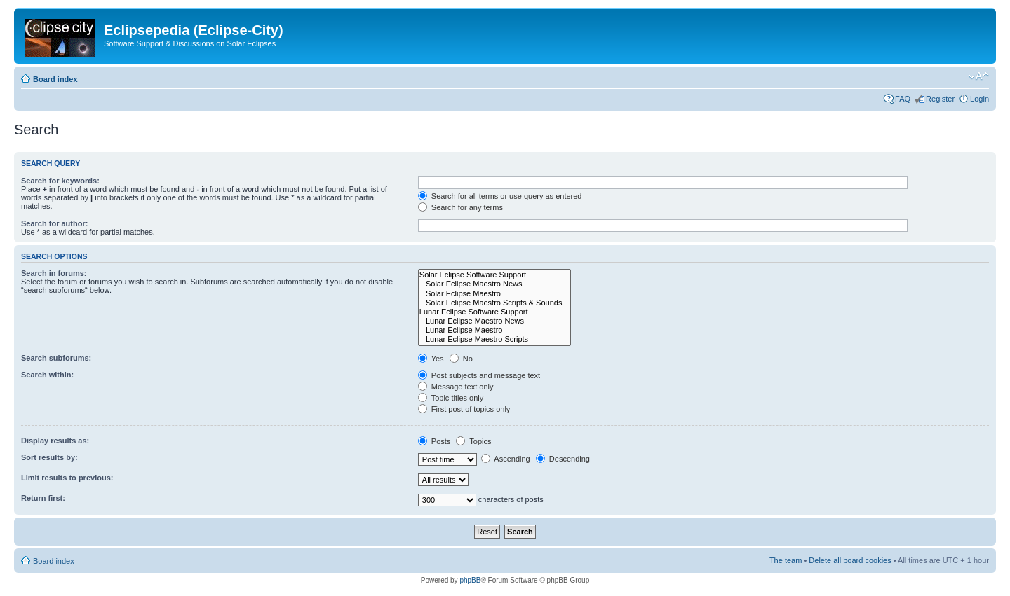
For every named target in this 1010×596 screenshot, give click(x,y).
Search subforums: (56, 358)
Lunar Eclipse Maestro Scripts (494, 339)
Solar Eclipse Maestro (494, 293)
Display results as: (55, 440)
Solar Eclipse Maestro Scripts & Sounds (494, 302)
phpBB (469, 580)
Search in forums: (54, 273)
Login (979, 99)
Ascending (505, 459)
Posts (434, 441)
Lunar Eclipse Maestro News (494, 321)
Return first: (43, 498)
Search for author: (54, 223)
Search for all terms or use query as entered (500, 196)
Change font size (979, 76)
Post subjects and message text (479, 375)
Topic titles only (450, 398)
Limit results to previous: (67, 477)
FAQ (902, 99)
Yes (431, 358)
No (461, 358)
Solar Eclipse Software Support (494, 274)
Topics (473, 441)
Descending (563, 459)
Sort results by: (49, 457)
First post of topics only (464, 409)
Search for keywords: (60, 180)
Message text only (456, 386)
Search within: (47, 374)
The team (785, 560)
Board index (55, 79)
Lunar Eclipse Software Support (494, 312)
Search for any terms (460, 207)
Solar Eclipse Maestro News (494, 284)
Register (940, 99)
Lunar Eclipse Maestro (494, 330)
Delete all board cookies (850, 560)
